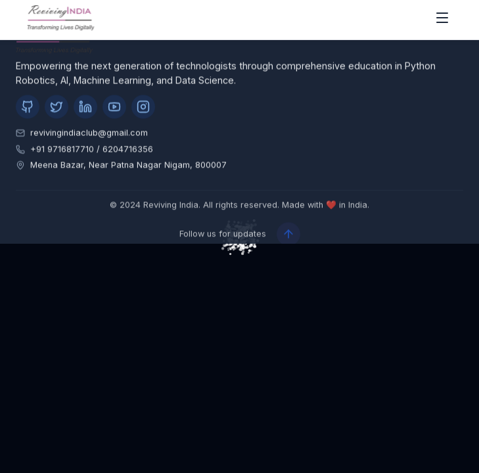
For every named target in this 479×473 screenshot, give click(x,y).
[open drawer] (442, 20)
